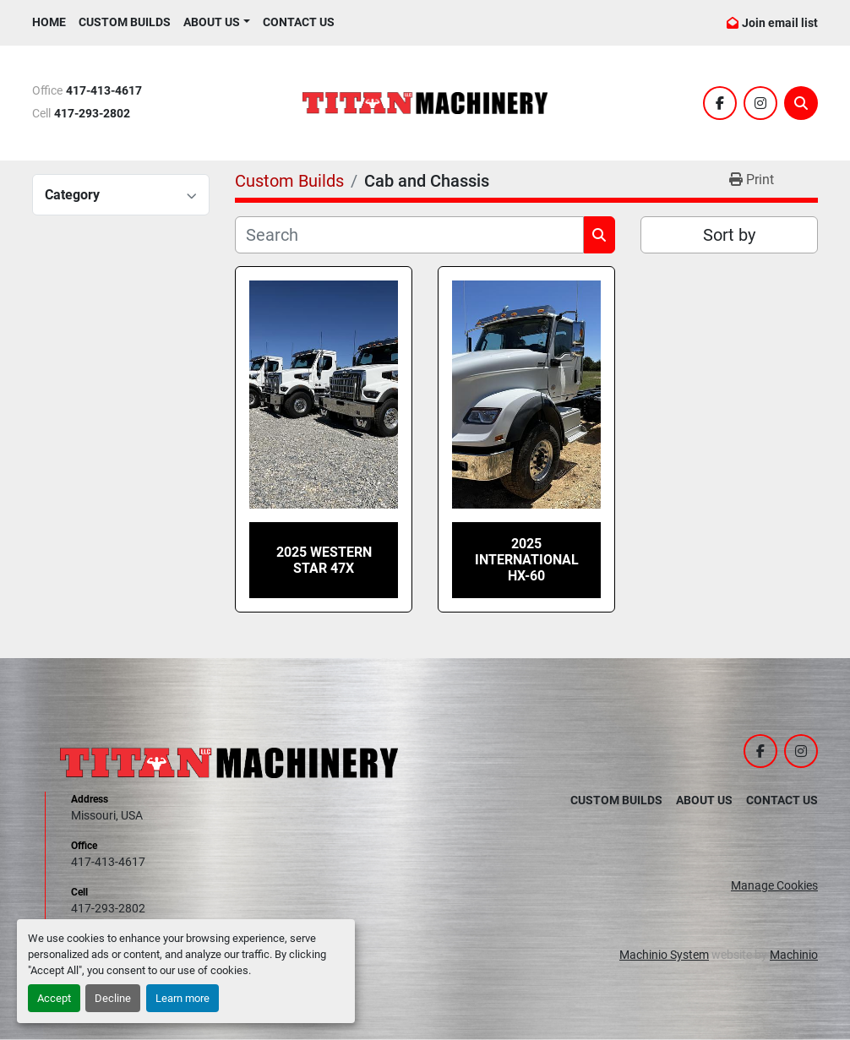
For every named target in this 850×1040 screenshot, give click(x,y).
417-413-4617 (104, 91)
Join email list (780, 23)
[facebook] (720, 103)
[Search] (801, 103)
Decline (113, 998)
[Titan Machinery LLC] (229, 762)
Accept (54, 998)
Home (49, 22)
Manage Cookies (774, 885)
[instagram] (760, 103)
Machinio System (664, 954)
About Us (704, 800)
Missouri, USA (107, 815)
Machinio (794, 954)
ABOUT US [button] (211, 22)
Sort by (729, 235)
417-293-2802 (92, 113)
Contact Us (299, 22)
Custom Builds (125, 22)
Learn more (182, 998)
